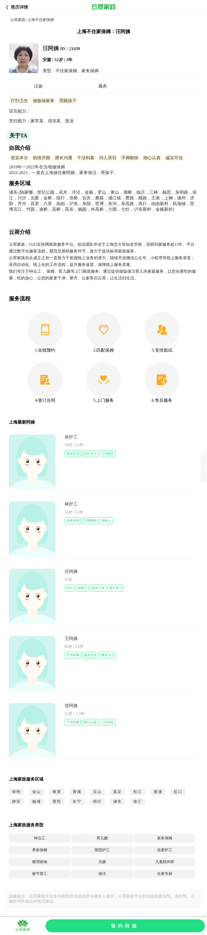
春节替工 (39, 874)
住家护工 (164, 850)
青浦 (77, 792)
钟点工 (39, 838)
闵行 (97, 801)
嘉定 (117, 792)
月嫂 (102, 862)
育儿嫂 (102, 838)
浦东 (117, 801)
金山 (36, 792)
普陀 (57, 801)
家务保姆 (164, 838)
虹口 (178, 792)
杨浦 (36, 801)
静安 (16, 801)
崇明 (16, 792)
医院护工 (102, 850)
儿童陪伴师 (164, 862)
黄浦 (158, 792)
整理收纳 (39, 862)
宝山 (97, 792)
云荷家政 (17, 20)
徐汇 (137, 801)
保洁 (102, 874)
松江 (137, 792)
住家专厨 (164, 874)
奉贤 (57, 792)
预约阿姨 (125, 926)
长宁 (77, 801)
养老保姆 (39, 850)
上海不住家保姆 (40, 20)
